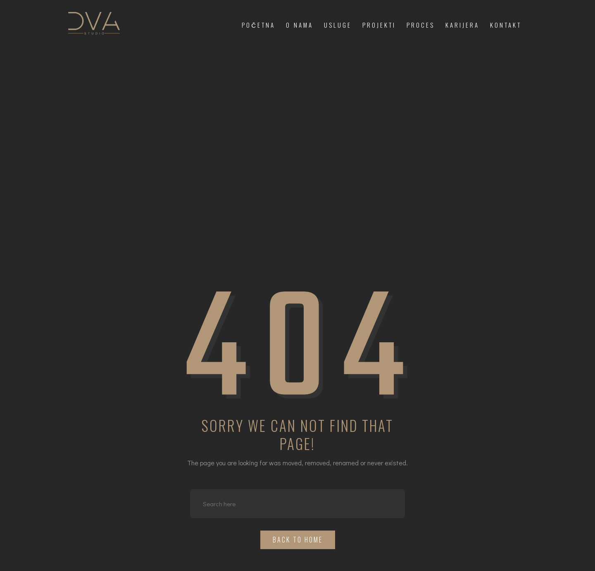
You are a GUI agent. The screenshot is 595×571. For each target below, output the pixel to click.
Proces (421, 24)
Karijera (462, 24)
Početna (258, 24)
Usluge (338, 24)
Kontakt (505, 24)
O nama (299, 24)
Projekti (379, 24)
